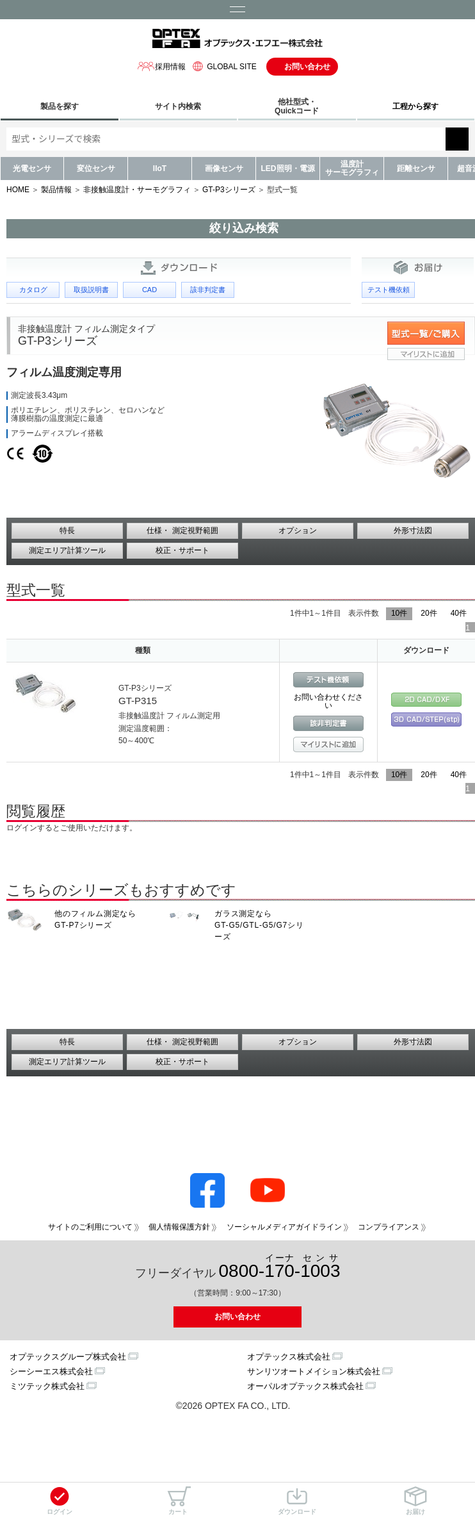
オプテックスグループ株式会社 (68, 1356)
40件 (459, 613)
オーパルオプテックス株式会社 (305, 1386)
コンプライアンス (388, 1226)
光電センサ (32, 168)
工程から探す (415, 106)
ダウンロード (297, 1500)
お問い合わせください (328, 701)
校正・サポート (182, 550)
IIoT (159, 168)
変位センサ (96, 168)
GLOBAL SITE (223, 66)
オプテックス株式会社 (288, 1356)
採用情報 (161, 66)
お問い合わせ (307, 66)
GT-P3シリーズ (228, 189)
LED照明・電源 (288, 168)
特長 (67, 530)
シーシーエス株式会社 (51, 1371)
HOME (17, 189)
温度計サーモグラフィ (352, 168)
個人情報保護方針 (179, 1226)
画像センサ (224, 168)
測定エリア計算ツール (67, 550)
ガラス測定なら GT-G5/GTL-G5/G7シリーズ (259, 925)
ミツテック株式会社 (47, 1386)
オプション (297, 530)
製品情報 (56, 189)
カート (178, 1500)
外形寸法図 (413, 530)
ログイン (59, 1500)
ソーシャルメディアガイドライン (284, 1226)
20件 (429, 613)
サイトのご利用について (90, 1226)
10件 (399, 613)
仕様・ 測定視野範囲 (182, 530)
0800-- (280, 1267)
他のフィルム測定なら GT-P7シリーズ (95, 919)
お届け (415, 1500)
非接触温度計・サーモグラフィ (137, 189)
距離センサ (416, 168)
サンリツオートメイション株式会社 (313, 1371)
